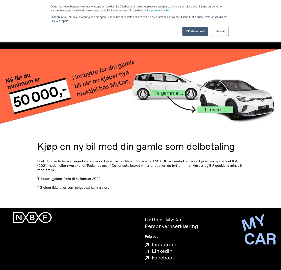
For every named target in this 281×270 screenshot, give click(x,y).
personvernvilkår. (161, 10)
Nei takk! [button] (220, 31)
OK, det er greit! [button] (195, 31)
